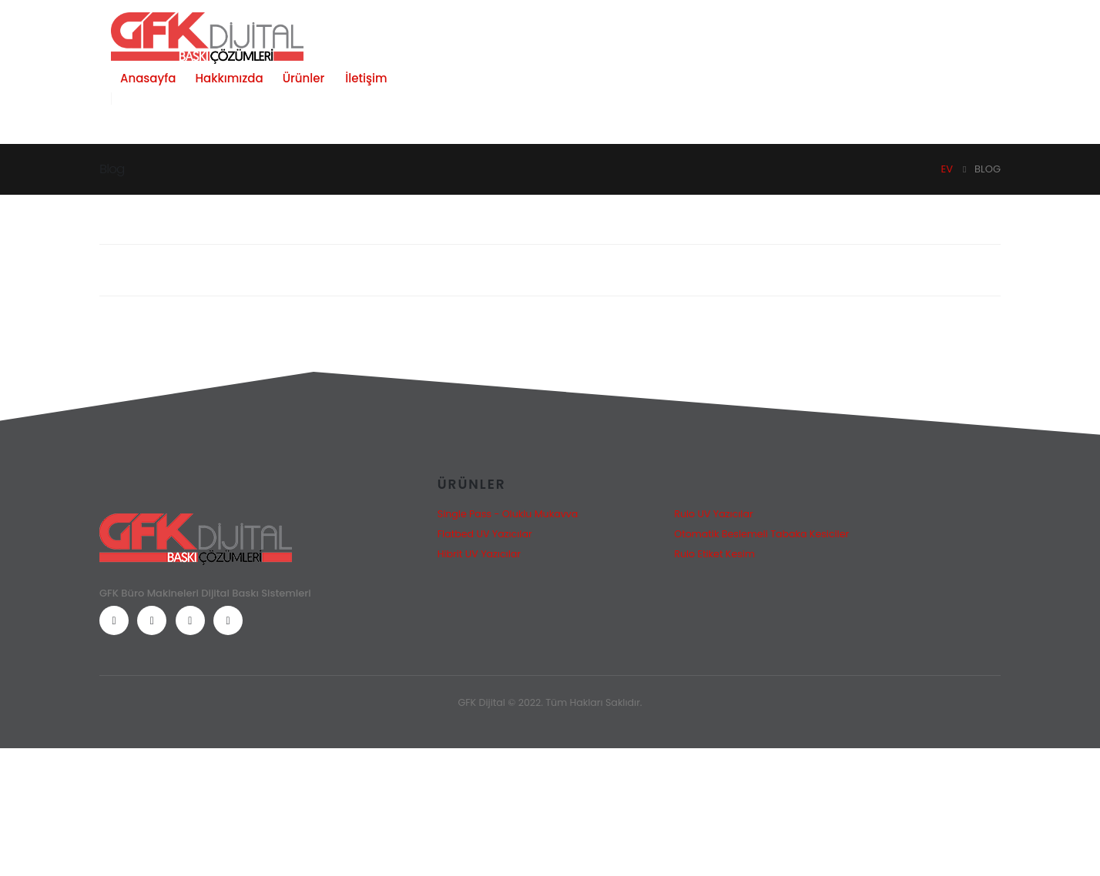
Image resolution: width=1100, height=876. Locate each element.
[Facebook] (114, 620)
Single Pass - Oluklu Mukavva (508, 513)
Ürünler (304, 78)
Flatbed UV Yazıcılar (485, 533)
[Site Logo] (207, 38)
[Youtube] (151, 620)
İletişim (366, 78)
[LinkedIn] (228, 620)
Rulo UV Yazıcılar (713, 513)
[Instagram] (190, 620)
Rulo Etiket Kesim (714, 553)
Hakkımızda (229, 78)
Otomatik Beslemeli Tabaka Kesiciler (761, 533)
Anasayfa (148, 78)
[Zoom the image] (195, 523)
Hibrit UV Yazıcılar (479, 553)
